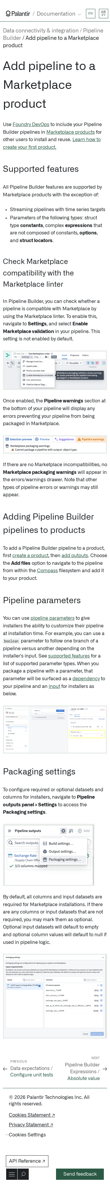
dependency (86, 678)
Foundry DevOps (31, 124)
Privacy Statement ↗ (31, 1125)
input (54, 686)
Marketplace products (70, 132)
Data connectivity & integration (41, 31)
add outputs (75, 555)
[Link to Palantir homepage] (18, 14)
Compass (47, 570)
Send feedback (80, 1174)
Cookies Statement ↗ (32, 1115)
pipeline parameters (53, 618)
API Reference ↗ (27, 1161)
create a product (30, 555)
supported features (69, 656)
